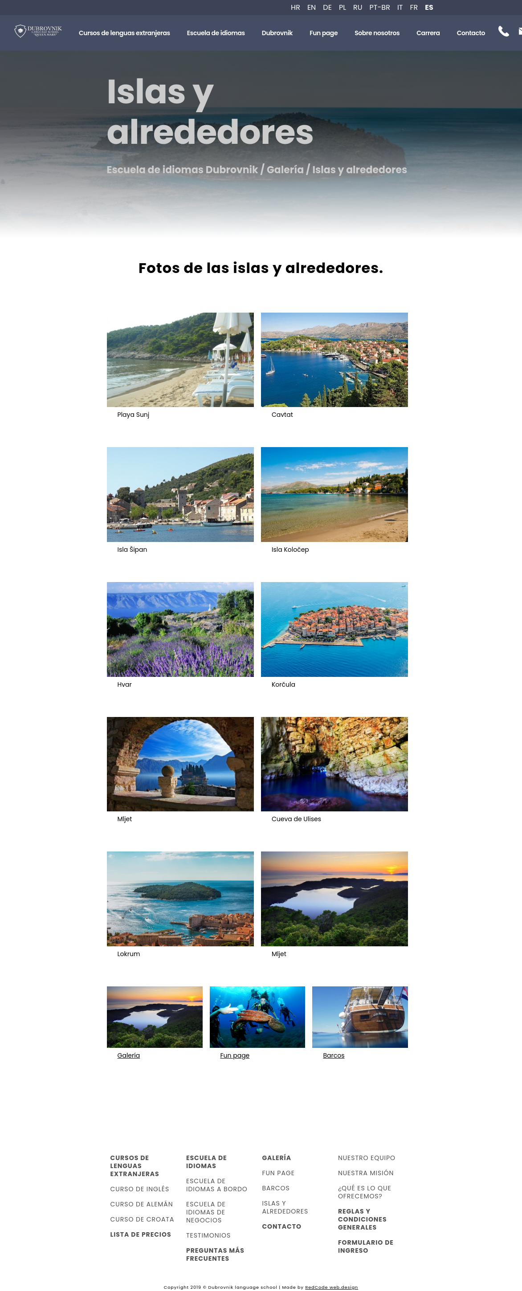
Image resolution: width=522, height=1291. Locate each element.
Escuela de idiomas (216, 33)
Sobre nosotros (377, 33)
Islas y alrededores (285, 1207)
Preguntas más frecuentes (215, 1254)
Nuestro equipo (367, 1157)
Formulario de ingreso (366, 1246)
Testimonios (208, 1235)
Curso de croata (142, 1219)
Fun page (324, 33)
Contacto (471, 33)
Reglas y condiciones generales (362, 1219)
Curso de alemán (141, 1204)
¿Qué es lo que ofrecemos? (365, 1192)
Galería (276, 1157)
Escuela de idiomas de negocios (206, 1212)
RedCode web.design (331, 1287)
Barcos (276, 1188)
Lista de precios (140, 1234)
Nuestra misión (366, 1173)
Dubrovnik (277, 33)
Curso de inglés (140, 1189)
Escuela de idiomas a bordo (217, 1185)
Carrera (428, 33)
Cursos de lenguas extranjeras (124, 33)
